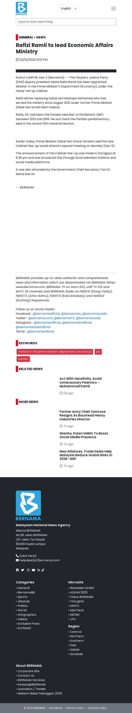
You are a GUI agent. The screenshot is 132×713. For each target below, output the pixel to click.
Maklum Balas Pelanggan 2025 (40, 693)
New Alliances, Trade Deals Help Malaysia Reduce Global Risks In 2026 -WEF (86, 455)
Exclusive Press (28, 623)
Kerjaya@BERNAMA (32, 684)
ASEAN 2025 (79, 592)
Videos (22, 619)
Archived (24, 628)
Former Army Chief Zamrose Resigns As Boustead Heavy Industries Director (83, 415)
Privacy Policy (75, 708)
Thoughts (77, 601)
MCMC (75, 615)
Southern (77, 641)
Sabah (74, 649)
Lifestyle (24, 601)
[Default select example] (68, 8)
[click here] (28, 556)
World (22, 610)
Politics (23, 606)
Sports (22, 597)
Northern (77, 636)
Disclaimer (56, 708)
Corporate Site (28, 671)
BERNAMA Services (31, 680)
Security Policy (97, 708)
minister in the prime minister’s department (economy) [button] (54, 352)
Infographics (27, 615)
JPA (73, 619)
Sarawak (76, 654)
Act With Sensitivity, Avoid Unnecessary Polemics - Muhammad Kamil (81, 382)
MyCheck (77, 610)
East (73, 645)
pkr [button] (98, 352)
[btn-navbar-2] (113, 8)
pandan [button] (23, 359)
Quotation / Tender (32, 689)
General (24, 588)
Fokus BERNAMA (81, 597)
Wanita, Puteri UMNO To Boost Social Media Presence (84, 435)
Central (75, 632)
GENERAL (26, 37)
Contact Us (26, 675)
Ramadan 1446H (82, 588)
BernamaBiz (26, 592)
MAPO (74, 606)
